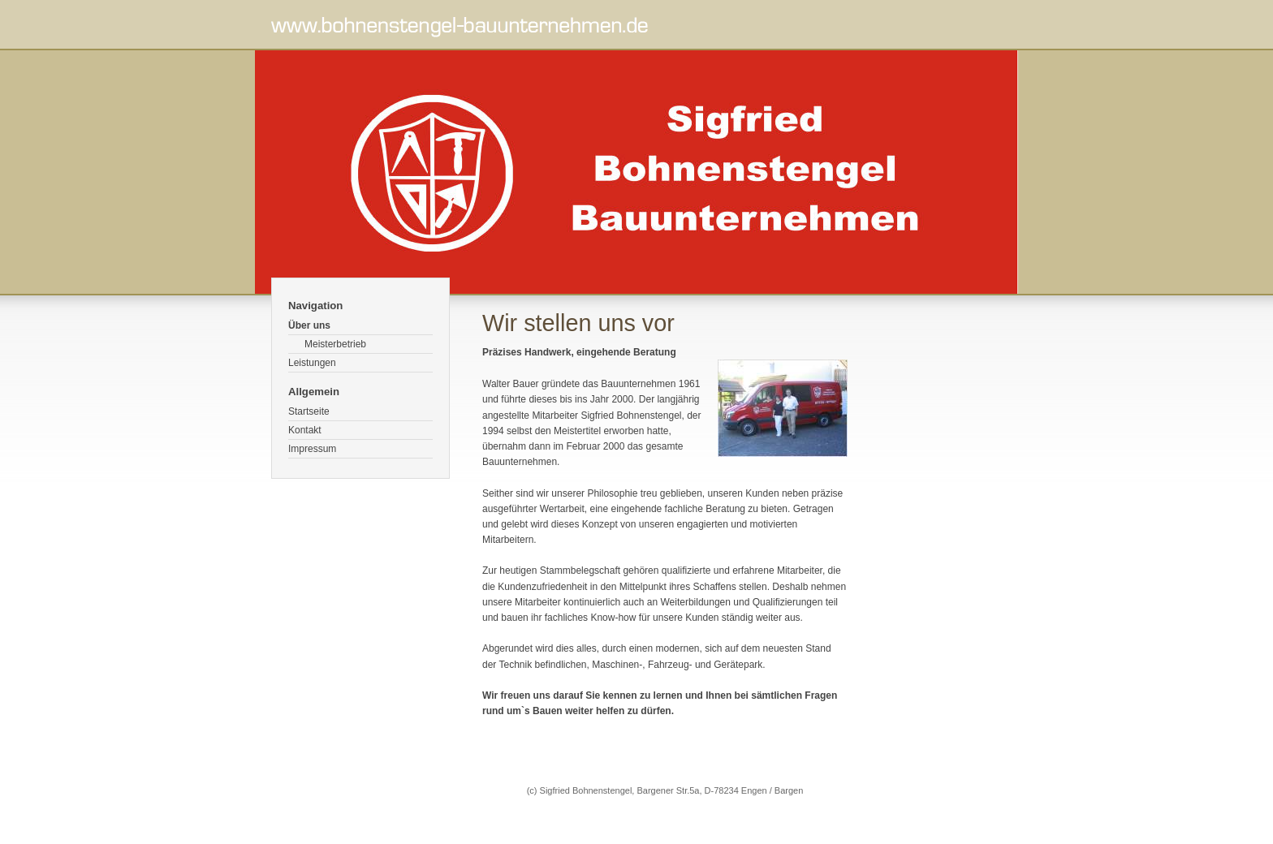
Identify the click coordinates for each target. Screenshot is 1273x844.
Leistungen (312, 362)
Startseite (309, 411)
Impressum (312, 448)
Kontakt (304, 430)
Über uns (309, 325)
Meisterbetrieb (335, 344)
